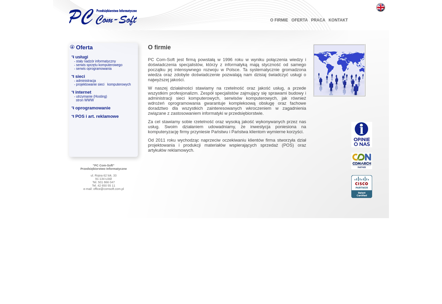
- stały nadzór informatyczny (95, 61)
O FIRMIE (279, 20)
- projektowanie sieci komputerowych (102, 84)
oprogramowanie (92, 107)
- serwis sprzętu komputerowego (98, 65)
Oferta (84, 47)
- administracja (85, 81)
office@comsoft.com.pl (108, 189)
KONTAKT (338, 20)
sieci (80, 76)
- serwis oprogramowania (93, 68)
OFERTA (300, 20)
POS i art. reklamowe (97, 116)
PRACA (318, 20)
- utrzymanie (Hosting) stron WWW (90, 98)
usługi (81, 56)
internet (83, 92)
